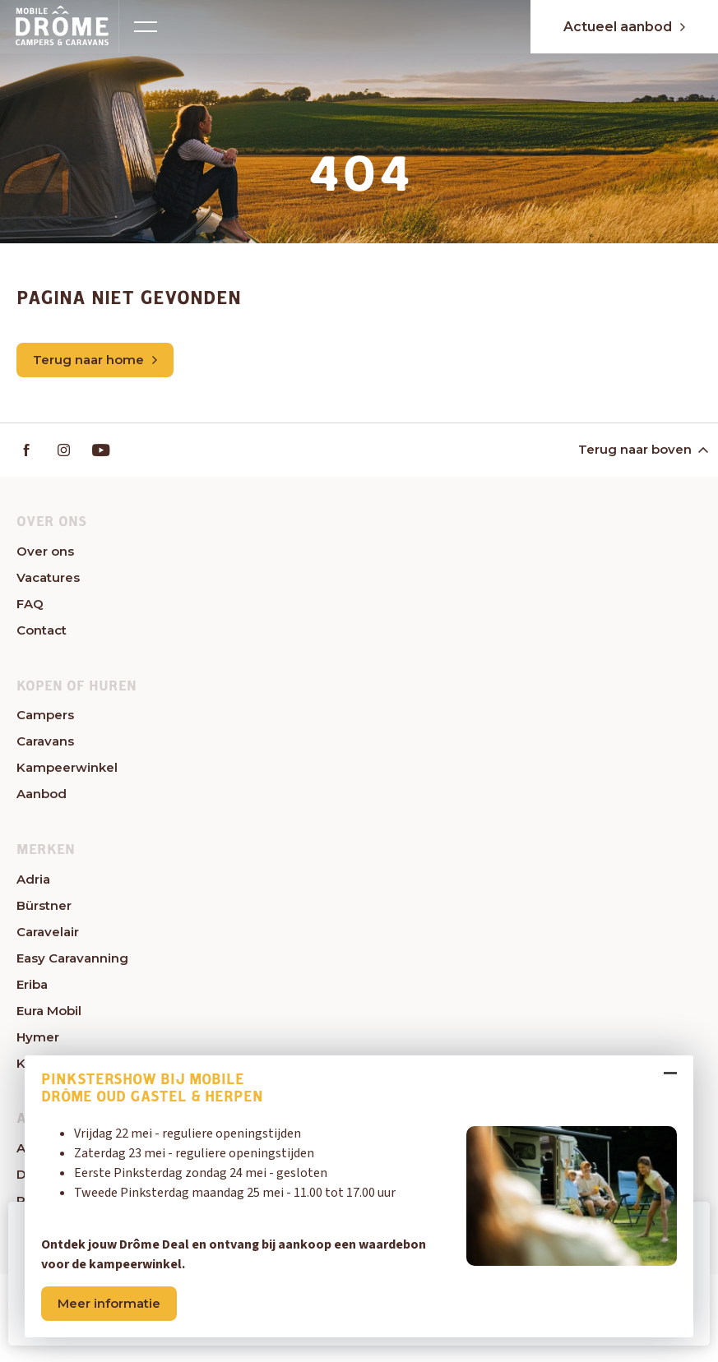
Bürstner (44, 905)
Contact (41, 630)
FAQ (30, 604)
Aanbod (41, 793)
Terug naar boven (642, 449)
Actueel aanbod (624, 27)
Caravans (45, 741)
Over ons (45, 551)
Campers (45, 715)
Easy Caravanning (72, 958)
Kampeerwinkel (67, 767)
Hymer (37, 1037)
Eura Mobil (48, 1010)
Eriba (32, 984)
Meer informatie (109, 1303)
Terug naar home (95, 359)
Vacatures (48, 577)
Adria (33, 879)
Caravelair (47, 932)
